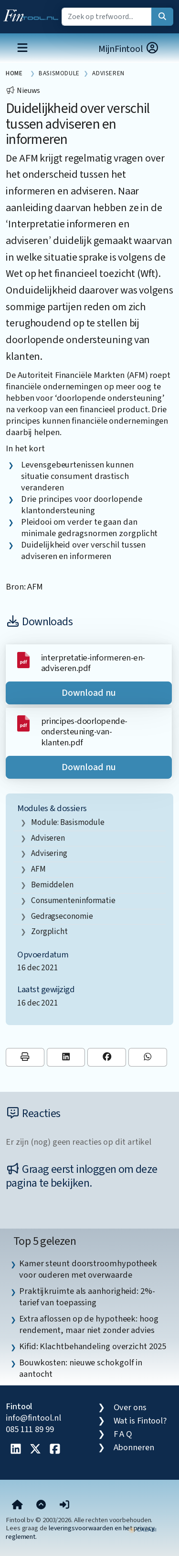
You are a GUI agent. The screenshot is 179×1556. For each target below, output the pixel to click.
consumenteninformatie (73, 900)
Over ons (130, 1407)
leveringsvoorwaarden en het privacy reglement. (80, 1532)
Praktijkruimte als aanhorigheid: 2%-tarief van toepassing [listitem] (87, 1297)
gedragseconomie (62, 916)
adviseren (48, 838)
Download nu (89, 693)
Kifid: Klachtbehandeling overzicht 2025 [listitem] (92, 1346)
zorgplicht (49, 931)
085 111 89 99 (30, 1429)
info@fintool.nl (33, 1418)
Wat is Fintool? (140, 1420)
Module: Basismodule (68, 822)
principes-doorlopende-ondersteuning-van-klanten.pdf (84, 732)
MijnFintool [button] (128, 49)
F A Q (123, 1434)
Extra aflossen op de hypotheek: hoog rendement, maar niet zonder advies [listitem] (88, 1324)
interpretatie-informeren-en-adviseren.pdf (93, 662)
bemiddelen (52, 885)
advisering (49, 853)
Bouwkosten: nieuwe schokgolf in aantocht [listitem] (80, 1368)
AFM (38, 869)
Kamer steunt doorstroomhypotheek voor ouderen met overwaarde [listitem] (88, 1269)
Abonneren (134, 1447)
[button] (64, 1505)
